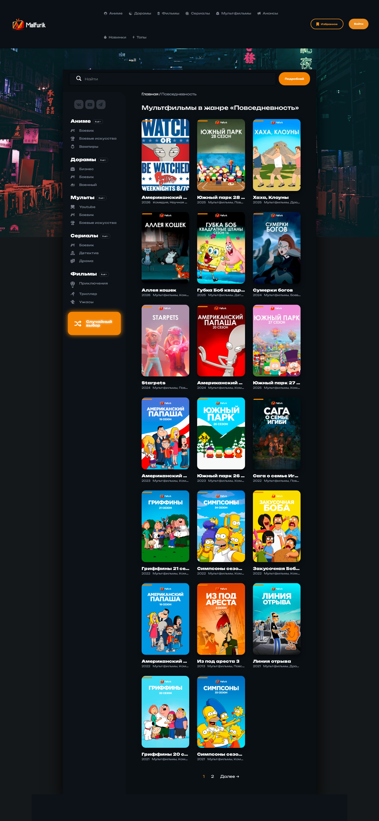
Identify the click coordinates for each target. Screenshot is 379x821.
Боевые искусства (98, 115)
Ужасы (86, 278)
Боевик (86, 107)
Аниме (72, 13)
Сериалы (156, 13)
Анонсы (226, 13)
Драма (86, 237)
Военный (88, 161)
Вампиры (88, 123)
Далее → (229, 752)
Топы (279, 13)
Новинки (254, 13)
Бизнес (86, 145)
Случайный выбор (93, 299)
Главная (150, 70)
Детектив (89, 229)
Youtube (87, 183)
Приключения (93, 259)
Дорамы (99, 13)
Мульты (82, 173)
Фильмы (127, 13)
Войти (358, 12)
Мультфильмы (192, 13)
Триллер (88, 270)
